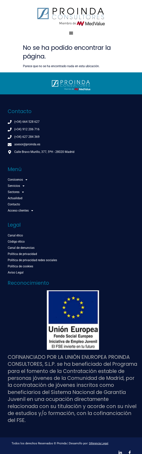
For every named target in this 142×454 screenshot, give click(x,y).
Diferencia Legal (98, 443)
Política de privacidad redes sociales (32, 260)
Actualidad (15, 198)
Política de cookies (20, 266)
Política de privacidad (22, 254)
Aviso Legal (16, 272)
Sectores (16, 192)
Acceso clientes (21, 211)
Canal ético (15, 235)
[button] (71, 33)
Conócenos (18, 180)
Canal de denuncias (21, 248)
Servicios (16, 186)
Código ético (16, 241)
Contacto (14, 204)
